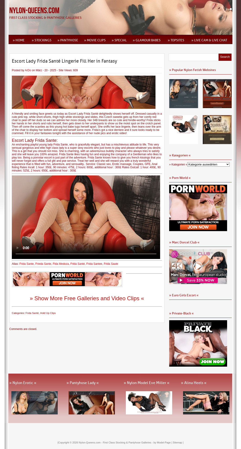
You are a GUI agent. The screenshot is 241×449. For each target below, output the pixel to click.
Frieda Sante (43, 263)
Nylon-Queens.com (34, 11)
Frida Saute (111, 263)
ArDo (28, 70)
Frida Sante (26, 263)
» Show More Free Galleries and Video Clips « (87, 298)
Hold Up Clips (48, 313)
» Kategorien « (178, 164)
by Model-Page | (163, 442)
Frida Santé (77, 263)
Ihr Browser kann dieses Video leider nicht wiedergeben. (86, 217)
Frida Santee (94, 263)
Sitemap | (178, 442)
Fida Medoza (61, 263)
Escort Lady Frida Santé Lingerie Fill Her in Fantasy (64, 61)
